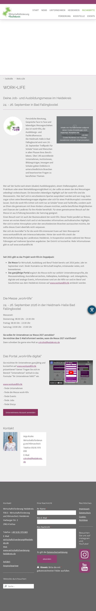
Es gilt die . (52, 552)
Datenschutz (85, 512)
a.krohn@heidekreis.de (49, 342)
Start (35, 10)
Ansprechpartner (10, 565)
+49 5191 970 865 (19, 532)
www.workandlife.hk (59, 282)
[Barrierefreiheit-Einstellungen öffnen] (92, 310)
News (44, 10)
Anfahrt (6, 561)
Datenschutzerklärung (57, 552)
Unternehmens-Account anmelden (20, 412)
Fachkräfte (88, 10)
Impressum (84, 508)
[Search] (18, 586)
